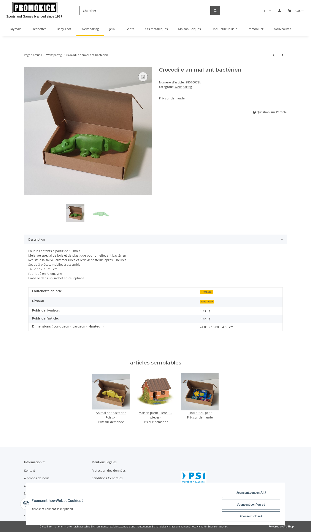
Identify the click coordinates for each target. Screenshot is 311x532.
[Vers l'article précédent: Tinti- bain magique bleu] (273, 55)
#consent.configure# (250, 505)
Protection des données (109, 470)
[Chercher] (145, 10)
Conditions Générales (107, 478)
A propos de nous (36, 478)
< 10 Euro (206, 291)
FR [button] (266, 11)
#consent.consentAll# (250, 494)
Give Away (207, 301)
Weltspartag (183, 87)
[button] (279, 10)
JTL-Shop (288, 526)
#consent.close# (249, 516)
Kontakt (29, 470)
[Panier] (296, 10)
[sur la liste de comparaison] (143, 76)
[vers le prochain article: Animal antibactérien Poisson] (282, 55)
